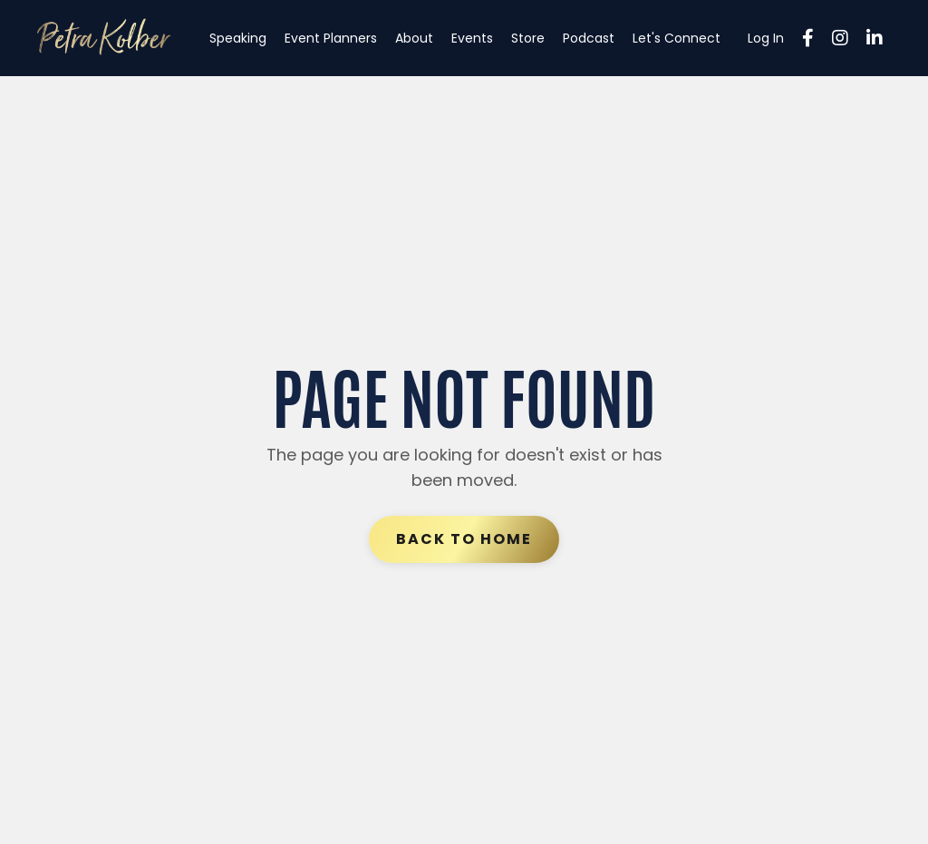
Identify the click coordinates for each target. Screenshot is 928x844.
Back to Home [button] (464, 539)
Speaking (237, 38)
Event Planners (331, 38)
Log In (766, 38)
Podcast (588, 38)
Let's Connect (676, 38)
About (414, 38)
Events (472, 38)
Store (528, 38)
